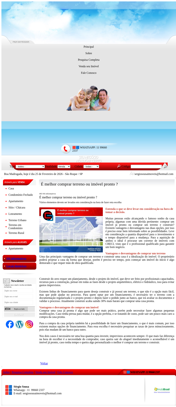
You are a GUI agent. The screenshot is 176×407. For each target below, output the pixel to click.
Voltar (44, 363)
